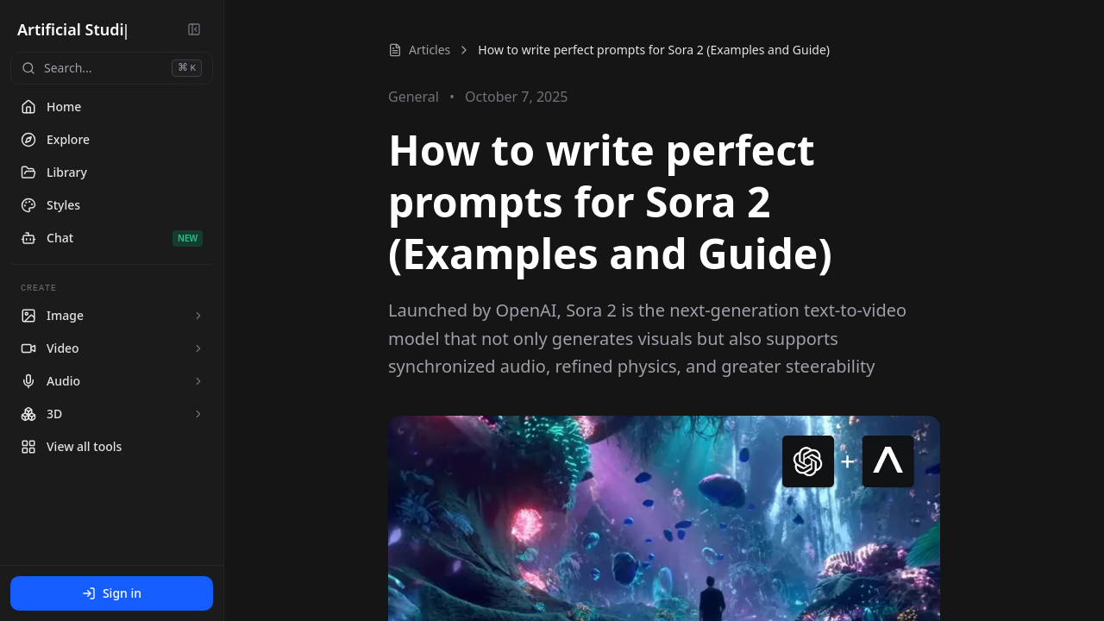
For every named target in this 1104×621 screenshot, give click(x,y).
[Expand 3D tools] (198, 414)
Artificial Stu (64, 29)
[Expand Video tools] (198, 348)
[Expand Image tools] (198, 315)
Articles (419, 49)
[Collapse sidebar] (194, 29)
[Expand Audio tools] (198, 381)
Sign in (111, 593)
